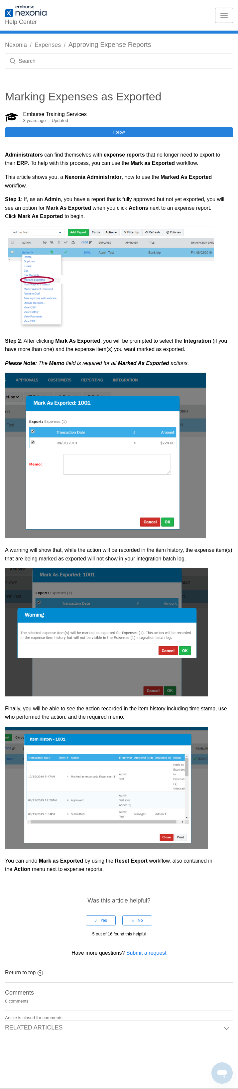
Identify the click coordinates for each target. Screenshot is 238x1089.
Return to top (24, 972)
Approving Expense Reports (109, 44)
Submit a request (146, 953)
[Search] (119, 61)
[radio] (101, 920)
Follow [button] (119, 132)
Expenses (48, 45)
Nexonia (16, 45)
